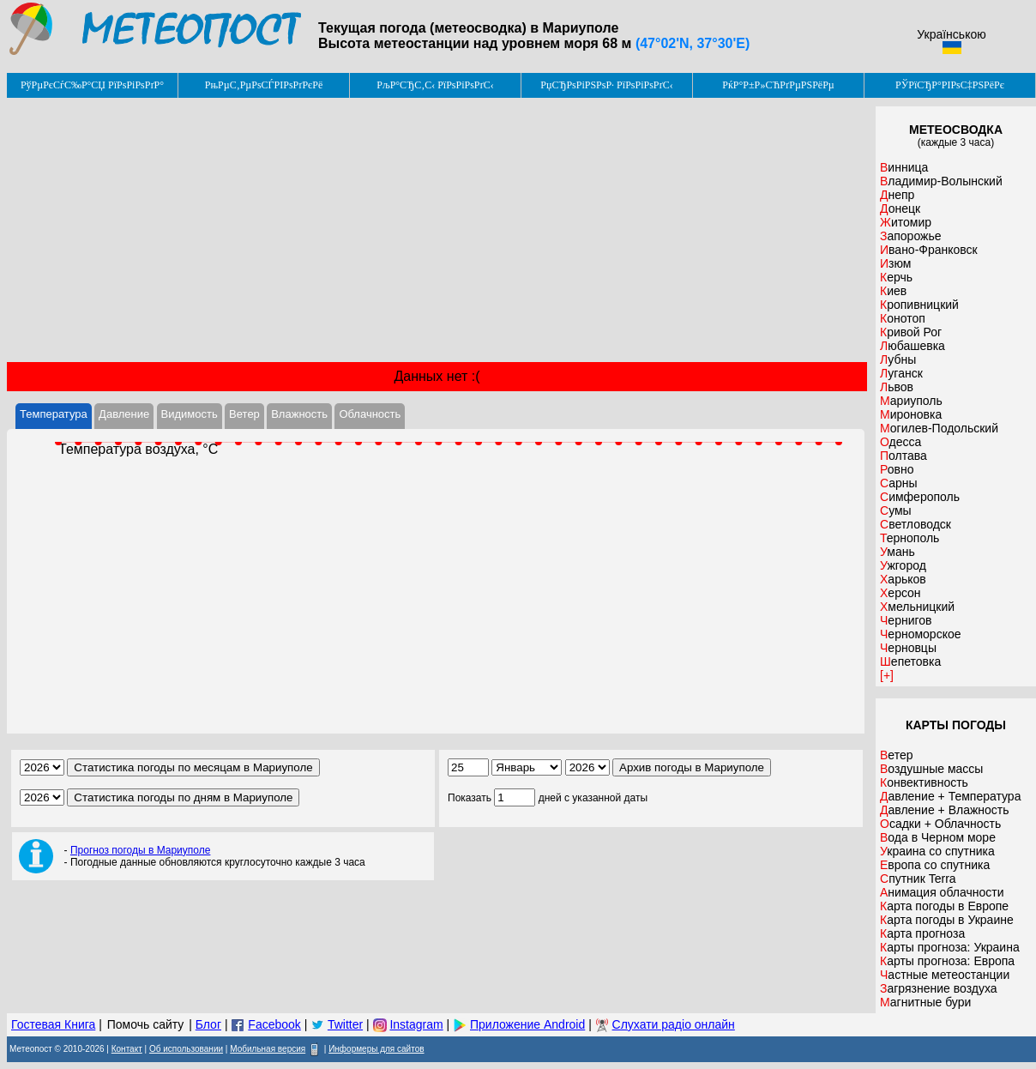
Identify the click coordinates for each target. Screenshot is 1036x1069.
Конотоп (902, 318)
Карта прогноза (922, 933)
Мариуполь (911, 401)
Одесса (900, 442)
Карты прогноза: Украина (950, 947)
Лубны (898, 359)
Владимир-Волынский (941, 181)
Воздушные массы (931, 769)
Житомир (905, 222)
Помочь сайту (145, 1024)
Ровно (896, 469)
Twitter (345, 1024)
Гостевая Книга (53, 1024)
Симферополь (920, 497)
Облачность (370, 414)
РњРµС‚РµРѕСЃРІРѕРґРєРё (264, 85)
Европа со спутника (935, 865)
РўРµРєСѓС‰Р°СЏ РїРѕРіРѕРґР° (92, 85)
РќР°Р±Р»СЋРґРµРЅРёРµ (778, 85)
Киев (893, 291)
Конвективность (924, 782)
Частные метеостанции (944, 974)
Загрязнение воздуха (938, 988)
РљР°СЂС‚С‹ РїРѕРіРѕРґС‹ (435, 85)
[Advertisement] (437, 230)
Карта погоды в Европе (944, 906)
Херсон (900, 593)
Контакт (126, 1049)
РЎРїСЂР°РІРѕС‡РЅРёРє (949, 85)
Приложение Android (527, 1024)
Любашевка (912, 346)
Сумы (896, 510)
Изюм (895, 263)
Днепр (897, 195)
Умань (897, 552)
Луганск (901, 373)
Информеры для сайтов (376, 1049)
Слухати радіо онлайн (673, 1024)
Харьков (903, 579)
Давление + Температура (950, 796)
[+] (887, 675)
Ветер (244, 414)
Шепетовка (910, 661)
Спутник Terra (918, 878)
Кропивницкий (919, 304)
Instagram (416, 1024)
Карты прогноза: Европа (947, 961)
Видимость (189, 414)
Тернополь (909, 538)
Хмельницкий (917, 606)
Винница (904, 167)
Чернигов (906, 620)
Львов (896, 387)
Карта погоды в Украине (947, 920)
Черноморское (920, 634)
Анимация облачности (941, 892)
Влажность (299, 414)
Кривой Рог (911, 332)
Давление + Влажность (944, 810)
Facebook (274, 1024)
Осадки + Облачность (940, 823)
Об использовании (186, 1049)
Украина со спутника (937, 851)
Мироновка (911, 414)
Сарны (899, 483)
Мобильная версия (267, 1049)
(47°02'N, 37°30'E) (692, 43)
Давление (124, 414)
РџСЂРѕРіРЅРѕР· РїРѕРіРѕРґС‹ (606, 85)
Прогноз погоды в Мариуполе (140, 850)
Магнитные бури (925, 1002)
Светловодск (915, 524)
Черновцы (908, 648)
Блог (208, 1024)
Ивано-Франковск (929, 250)
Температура (53, 414)
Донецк (900, 208)
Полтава (903, 455)
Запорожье (910, 236)
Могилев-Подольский (939, 428)
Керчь (896, 277)
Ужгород (903, 565)
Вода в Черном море (938, 837)
